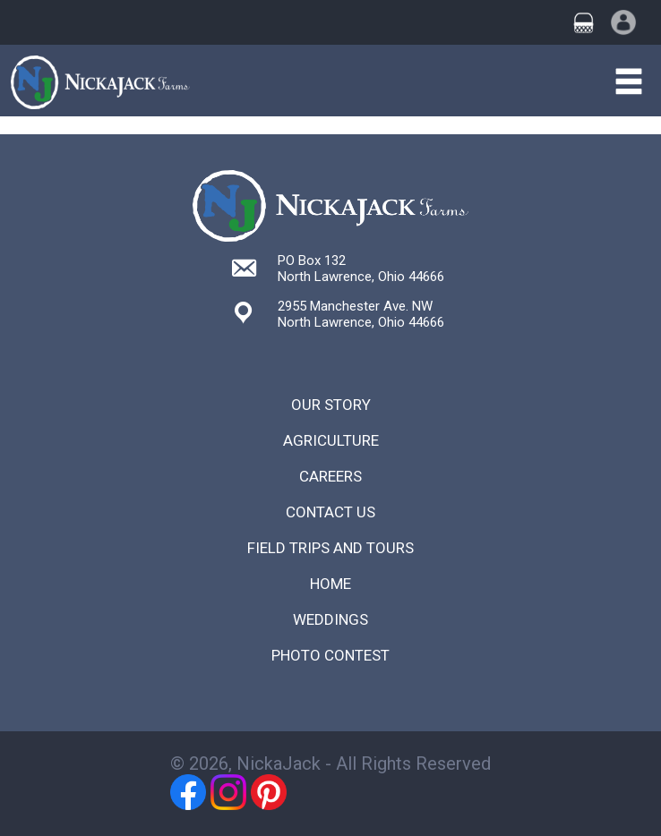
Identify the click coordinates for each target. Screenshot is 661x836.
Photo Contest (330, 655)
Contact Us (330, 512)
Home (330, 584)
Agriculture (331, 440)
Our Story (331, 405)
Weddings (330, 619)
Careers (330, 476)
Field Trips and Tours (330, 548)
